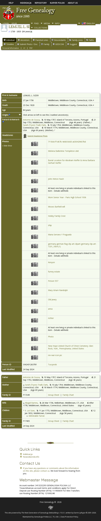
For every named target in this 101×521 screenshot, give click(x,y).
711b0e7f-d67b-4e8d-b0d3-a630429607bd (67, 141)
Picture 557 (53, 281)
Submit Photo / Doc (27, 44)
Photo (51, 336)
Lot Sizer (31, 410)
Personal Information (10, 48)
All (24, 48)
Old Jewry (52, 299)
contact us (45, 470)
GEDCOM (58, 44)
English (88, 23)
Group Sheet (53, 395)
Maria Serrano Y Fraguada (59, 234)
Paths (90, 40)
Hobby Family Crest (56, 216)
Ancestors (23, 40)
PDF (30, 48)
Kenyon (51, 262)
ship (50, 225)
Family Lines (76, 40)
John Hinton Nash (56, 179)
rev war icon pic (55, 355)
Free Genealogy (35, 10)
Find (36, 23)
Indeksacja (27, 454)
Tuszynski (52, 364)
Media (47, 23)
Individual (9, 40)
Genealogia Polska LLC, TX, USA (46, 517)
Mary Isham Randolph (58, 290)
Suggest (72, 44)
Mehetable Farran (37, 416)
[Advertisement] (50, 72)
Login (6, 23)
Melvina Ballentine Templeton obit (63, 151)
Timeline (9, 44)
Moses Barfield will (56, 206)
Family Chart (68, 395)
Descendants (59, 40)
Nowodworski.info (31, 456)
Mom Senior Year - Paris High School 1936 (67, 197)
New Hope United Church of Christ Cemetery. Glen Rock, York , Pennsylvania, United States (70, 347)
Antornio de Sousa (31, 119)
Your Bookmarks (17, 24)
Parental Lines (40, 40)
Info (57, 23)
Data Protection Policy (69, 517)
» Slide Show (7, 146)
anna (50, 308)
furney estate (54, 271)
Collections (40, 27)
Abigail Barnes (31, 402)
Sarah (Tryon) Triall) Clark (34, 125)
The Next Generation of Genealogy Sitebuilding (39, 513)
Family (45, 44)
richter (51, 318)
